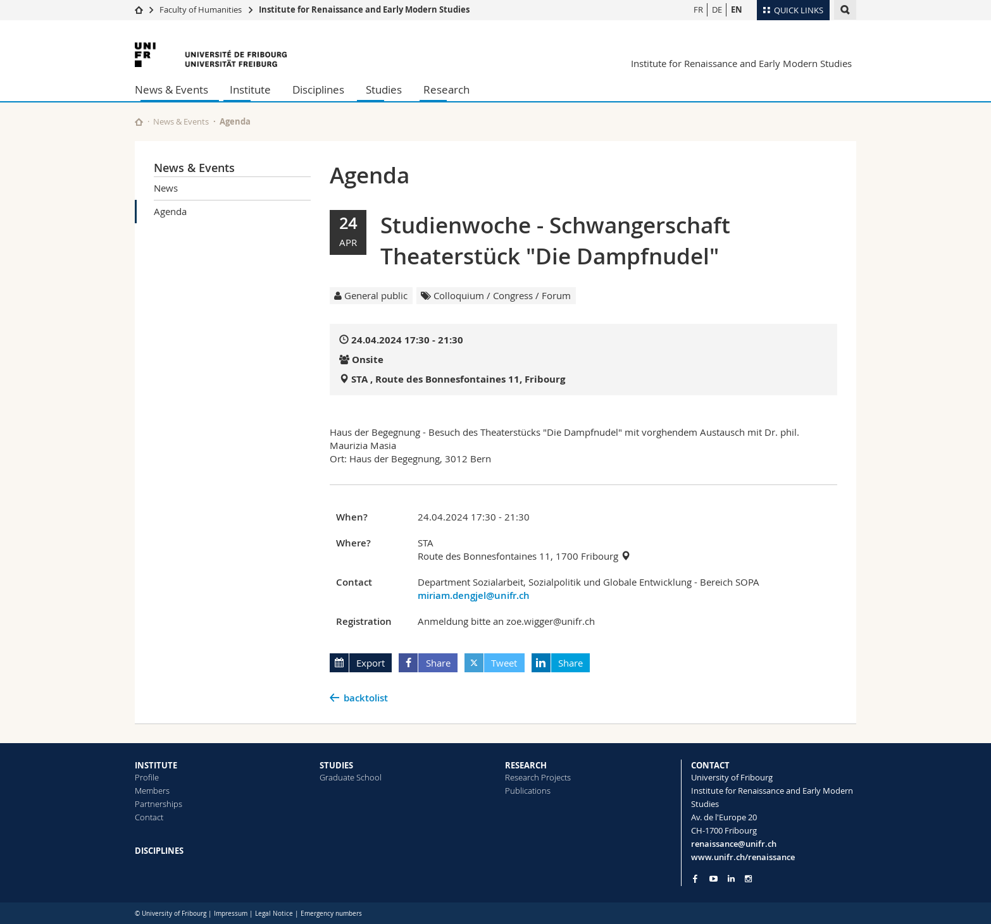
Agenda (170, 211)
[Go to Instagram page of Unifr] (748, 879)
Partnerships (158, 804)
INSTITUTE (156, 765)
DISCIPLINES (159, 850)
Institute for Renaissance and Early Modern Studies (364, 9)
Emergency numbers (331, 913)
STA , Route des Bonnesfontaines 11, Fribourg (458, 379)
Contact (149, 817)
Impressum (230, 913)
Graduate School (351, 777)
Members (152, 790)
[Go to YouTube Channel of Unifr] (713, 879)
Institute (250, 89)
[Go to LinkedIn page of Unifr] (731, 879)
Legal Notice (274, 913)
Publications (528, 790)
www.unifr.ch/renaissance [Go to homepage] (743, 857)
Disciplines (318, 89)
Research (446, 89)
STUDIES (336, 765)
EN (736, 9)
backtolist (366, 698)
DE (717, 9)
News (166, 188)
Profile (147, 777)
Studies (384, 89)
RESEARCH (526, 765)
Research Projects (538, 777)
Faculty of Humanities (200, 9)
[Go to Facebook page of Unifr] (695, 878)
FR (698, 9)
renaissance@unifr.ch (733, 843)
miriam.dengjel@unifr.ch (474, 595)
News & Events (171, 89)
